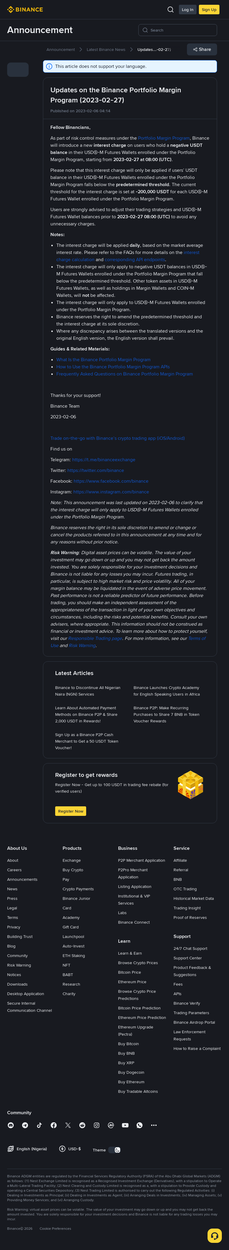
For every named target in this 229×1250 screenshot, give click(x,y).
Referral (181, 869)
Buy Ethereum (131, 1081)
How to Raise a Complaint (197, 1048)
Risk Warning (19, 965)
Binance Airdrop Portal (194, 1022)
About (12, 860)
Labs (122, 912)
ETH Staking (74, 955)
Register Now (70, 811)
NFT (66, 965)
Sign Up (209, 9)
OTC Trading (185, 888)
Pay (66, 879)
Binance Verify (187, 1003)
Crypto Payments (78, 888)
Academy (71, 917)
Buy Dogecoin (131, 1072)
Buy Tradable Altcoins (138, 1091)
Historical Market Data (194, 898)
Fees (178, 984)
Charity (69, 993)
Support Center (188, 958)
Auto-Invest (73, 946)
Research (71, 984)
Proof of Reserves (190, 917)
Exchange (72, 860)
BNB (178, 879)
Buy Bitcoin (128, 1043)
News (12, 888)
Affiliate (180, 860)
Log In (188, 9)
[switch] (114, 1150)
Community (17, 955)
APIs (178, 993)
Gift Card (71, 927)
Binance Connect (134, 922)
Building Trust (20, 936)
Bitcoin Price (129, 972)
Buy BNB (126, 1053)
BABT (68, 974)
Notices (14, 974)
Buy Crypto (73, 869)
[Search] (182, 30)
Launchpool (73, 936)
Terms (12, 917)
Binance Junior (76, 898)
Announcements (22, 879)
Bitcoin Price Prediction (139, 1008)
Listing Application (134, 886)
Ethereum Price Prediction (142, 1017)
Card (67, 908)
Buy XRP (126, 1062)
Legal (12, 908)
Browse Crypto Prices (138, 962)
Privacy (13, 927)
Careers (14, 869)
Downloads (17, 984)
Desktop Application (25, 993)
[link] (18, 53)
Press (12, 898)
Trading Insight (187, 908)
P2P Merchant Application (141, 860)
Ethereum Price (132, 981)
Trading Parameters (191, 1012)
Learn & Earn (130, 953)
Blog (11, 946)
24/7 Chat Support (190, 948)
